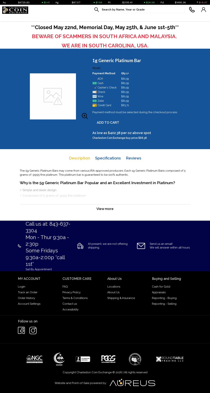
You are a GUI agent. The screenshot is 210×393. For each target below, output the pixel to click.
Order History (26, 298)
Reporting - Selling (164, 303)
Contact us (70, 303)
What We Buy (104, 17)
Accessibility (71, 309)
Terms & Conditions (75, 298)
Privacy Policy (72, 292)
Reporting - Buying (164, 298)
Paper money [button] (57, 17)
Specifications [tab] (108, 158)
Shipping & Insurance (121, 298)
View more (105, 209)
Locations (113, 286)
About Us (113, 292)
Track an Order (27, 292)
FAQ (65, 286)
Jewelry (81, 17)
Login (21, 286)
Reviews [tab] (133, 158)
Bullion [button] (7, 17)
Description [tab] (79, 158)
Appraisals (159, 292)
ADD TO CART (108, 122)
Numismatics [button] (30, 17)
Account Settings (29, 303)
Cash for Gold (161, 286)
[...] (138, 9)
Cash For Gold (132, 17)
